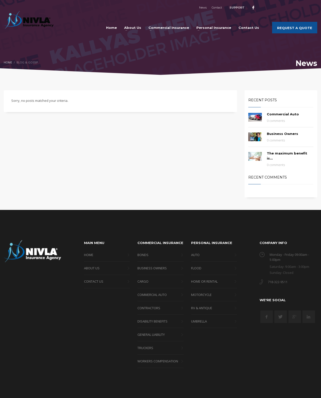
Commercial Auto (283, 114)
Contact (217, 7)
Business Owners (282, 134)
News (203, 7)
